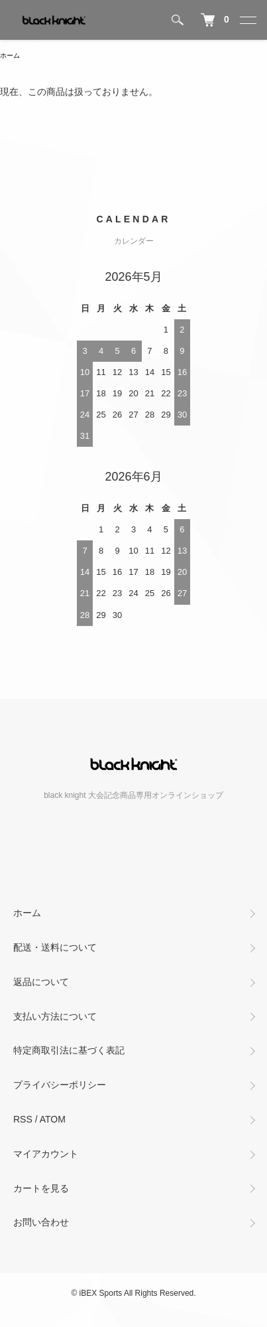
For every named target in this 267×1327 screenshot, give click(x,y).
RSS (22, 1119)
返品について (41, 981)
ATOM (53, 1119)
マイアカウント (45, 1153)
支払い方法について (55, 1016)
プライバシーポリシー (59, 1084)
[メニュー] (247, 20)
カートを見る (41, 1188)
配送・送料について (55, 947)
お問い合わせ (41, 1222)
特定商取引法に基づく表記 (69, 1050)
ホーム (10, 55)
